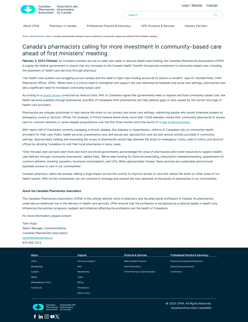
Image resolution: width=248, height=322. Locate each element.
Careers (35, 271)
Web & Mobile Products (135, 261)
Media (34, 277)
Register (197, 5)
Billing (80, 282)
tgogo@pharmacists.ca (37, 238)
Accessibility (205, 307)
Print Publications (132, 266)
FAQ (79, 266)
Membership (37, 266)
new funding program (176, 122)
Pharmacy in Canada (63, 26)
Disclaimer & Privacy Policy (184, 307)
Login (185, 5)
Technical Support (86, 261)
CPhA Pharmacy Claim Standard (139, 271)
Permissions (83, 287)
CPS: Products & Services (157, 26)
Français (212, 5)
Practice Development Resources (186, 261)
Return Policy (84, 293)
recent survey (51, 95)
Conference (176, 271)
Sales (80, 277)
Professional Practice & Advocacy (109, 26)
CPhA (34, 261)
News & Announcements (182, 266)
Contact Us (36, 287)
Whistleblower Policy (41, 282)
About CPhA (31, 26)
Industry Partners (196, 26)
